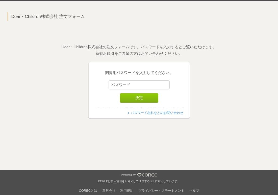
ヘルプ (194, 190)
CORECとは (88, 190)
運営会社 (108, 190)
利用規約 (126, 190)
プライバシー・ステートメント (161, 190)
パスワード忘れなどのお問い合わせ (157, 113)
